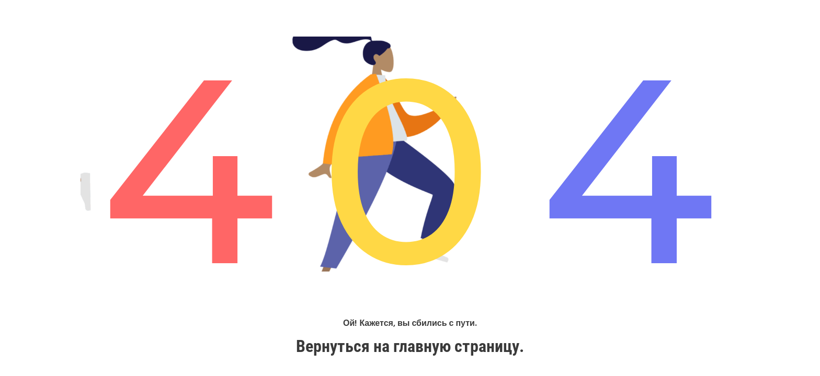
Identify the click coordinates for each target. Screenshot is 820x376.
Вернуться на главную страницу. (410, 346)
